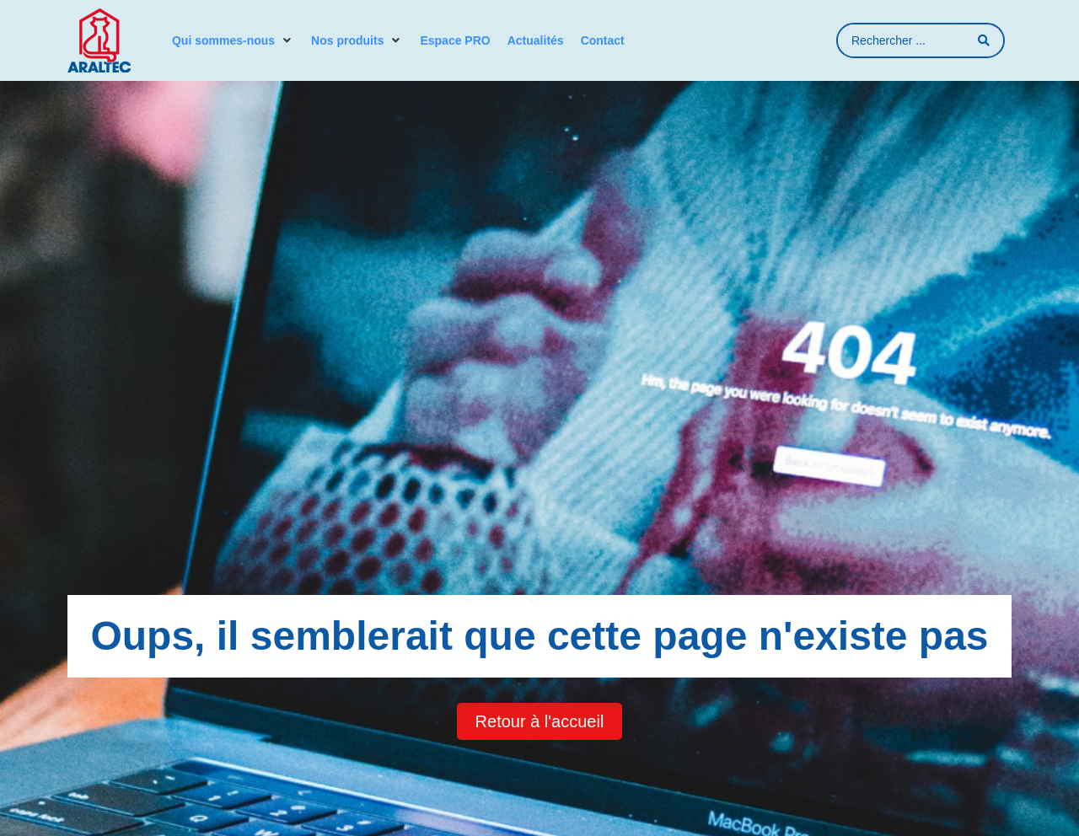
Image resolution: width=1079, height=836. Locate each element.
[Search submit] (984, 40)
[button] (233, 40)
